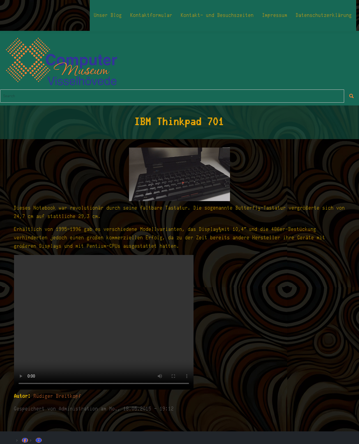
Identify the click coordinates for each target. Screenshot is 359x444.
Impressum (274, 15)
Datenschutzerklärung (324, 15)
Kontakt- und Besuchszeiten (217, 15)
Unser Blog (108, 15)
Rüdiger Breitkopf (57, 396)
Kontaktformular (151, 15)
